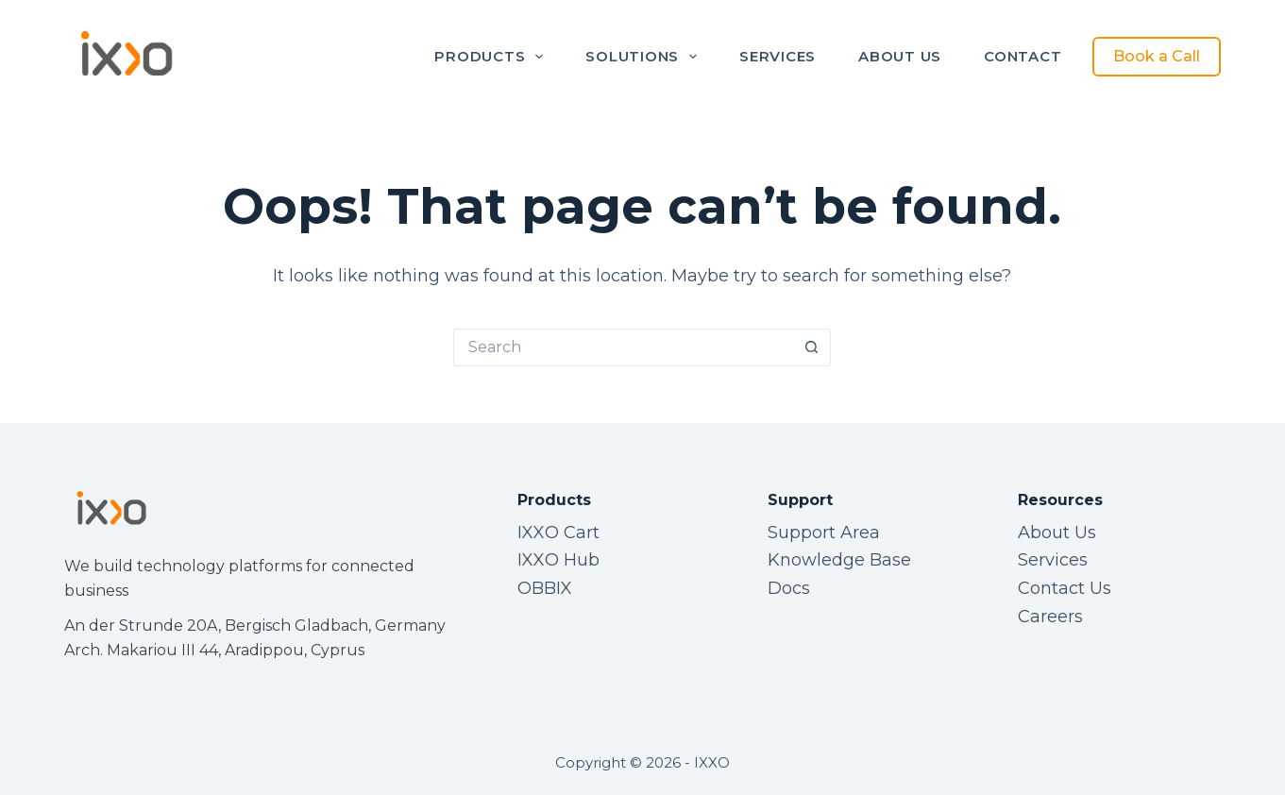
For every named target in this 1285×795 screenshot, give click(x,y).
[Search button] (812, 347)
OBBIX (544, 588)
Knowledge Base (839, 560)
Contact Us (1064, 588)
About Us (899, 56)
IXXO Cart (558, 532)
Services (777, 56)
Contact (1022, 56)
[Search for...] (623, 347)
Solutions (644, 56)
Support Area (824, 532)
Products (492, 56)
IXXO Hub (558, 560)
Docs (789, 588)
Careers (1050, 616)
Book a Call (1156, 56)
